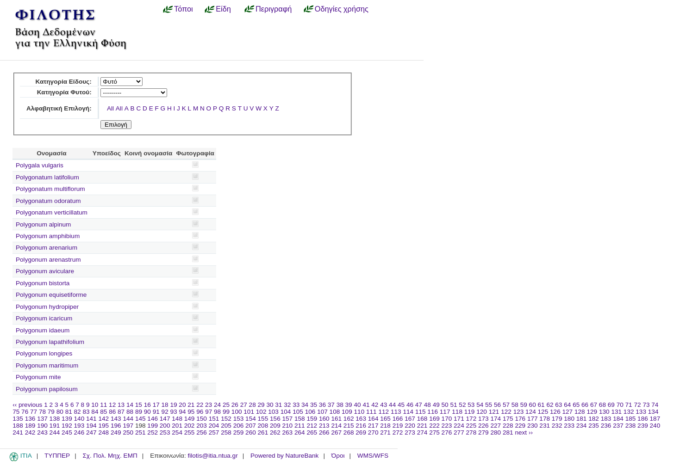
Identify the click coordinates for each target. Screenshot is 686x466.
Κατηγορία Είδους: (63, 81)
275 (434, 432)
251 (140, 432)
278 (471, 432)
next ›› (524, 432)
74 (654, 404)
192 (67, 425)
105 (298, 411)
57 (506, 404)
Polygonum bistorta (42, 283)
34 (304, 404)
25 (226, 404)
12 (112, 404)
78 (42, 411)
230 (532, 425)
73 (645, 404)
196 (116, 425)
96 (199, 411)
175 (508, 418)
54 (479, 404)
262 (275, 432)
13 (121, 404)
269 (360, 432)
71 (628, 404)
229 (520, 425)
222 (434, 425)
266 (324, 432)
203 (201, 425)
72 (637, 404)
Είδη (223, 9)
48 (427, 404)
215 (348, 425)
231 (544, 425)
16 (147, 404)
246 (79, 432)
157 (287, 418)
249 (116, 432)
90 (147, 411)
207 (250, 425)
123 (518, 411)
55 (488, 404)
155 (263, 418)
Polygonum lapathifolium (50, 341)
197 (128, 425)
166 (398, 418)
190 (42, 425)
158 (299, 418)
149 (189, 418)
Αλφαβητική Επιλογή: (59, 108)
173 (483, 418)
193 (79, 425)
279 (483, 432)
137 (42, 418)
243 (42, 432)
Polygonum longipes (44, 353)
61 (541, 404)
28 (252, 404)
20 (182, 404)
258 (226, 432)
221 (422, 425)
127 (567, 411)
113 (396, 411)
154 (250, 418)
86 (112, 411)
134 (653, 411)
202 (189, 425)
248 (103, 432)
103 (273, 411)
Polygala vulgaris (39, 165)
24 (217, 404)
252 (152, 432)
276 (447, 432)
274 (422, 432)
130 (604, 411)
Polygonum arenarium (46, 247)
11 (103, 404)
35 (313, 404)
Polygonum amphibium (48, 236)
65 (576, 404)
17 (156, 404)
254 (177, 432)
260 (250, 432)
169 (434, 418)
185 (630, 418)
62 (549, 404)
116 (432, 411)
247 (91, 432)
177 (532, 418)
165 (385, 418)
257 (214, 432)
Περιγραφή (274, 9)
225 (471, 425)
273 (410, 432)
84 (94, 411)
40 (357, 404)
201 (177, 425)
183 (606, 418)
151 (214, 418)
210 (287, 425)
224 (459, 425)
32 (287, 404)
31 (278, 404)
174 (495, 418)
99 (226, 411)
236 (606, 425)
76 (24, 411)
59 (523, 404)
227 (495, 425)
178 (544, 418)
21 (190, 404)
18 (165, 404)
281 (508, 432)
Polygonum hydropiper (47, 306)
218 (385, 425)
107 (322, 411)
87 (121, 411)
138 (55, 418)
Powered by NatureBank (284, 455)
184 (618, 418)
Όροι (338, 455)
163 (360, 418)
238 (630, 425)
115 (420, 411)
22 (199, 404)
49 (436, 404)
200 (165, 425)
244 (55, 432)
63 (558, 404)
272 (398, 432)
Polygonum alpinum (43, 224)
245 (67, 432)
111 (371, 411)
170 (447, 418)
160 (324, 418)
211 (299, 425)
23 (208, 404)
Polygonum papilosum (47, 389)
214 (336, 425)
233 (569, 425)
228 (508, 425)
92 (165, 411)
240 (655, 425)
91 (156, 411)
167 (410, 418)
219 (398, 425)
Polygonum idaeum (42, 330)
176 (520, 418)
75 (15, 411)
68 (602, 404)
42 (374, 404)
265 (311, 432)
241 (17, 432)
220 (410, 425)
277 (459, 432)
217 (373, 425)
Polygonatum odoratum (48, 200)
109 (347, 411)
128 (579, 411)
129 (591, 411)
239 (642, 425)
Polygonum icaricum (44, 318)
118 (457, 411)
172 (471, 418)
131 (616, 411)
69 (611, 404)
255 (189, 432)
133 (641, 411)
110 (359, 411)
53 (471, 404)
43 (383, 404)
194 (91, 425)
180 (569, 418)
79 (51, 411)
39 (348, 404)
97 (208, 411)
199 (152, 425)
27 (243, 404)
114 (408, 411)
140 (79, 418)
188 (17, 425)
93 (173, 411)
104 (286, 411)
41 (365, 404)
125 (543, 411)
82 (77, 411)
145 (140, 418)
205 (226, 425)
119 (469, 411)
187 (655, 418)
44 (392, 404)
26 (234, 404)
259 (238, 432)
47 (418, 404)
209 (275, 425)
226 (483, 425)
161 (336, 418)
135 (17, 418)
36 (322, 404)
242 (30, 432)
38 (340, 404)
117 (445, 411)
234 (581, 425)
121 (494, 411)
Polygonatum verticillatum (51, 212)
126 (555, 411)
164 (373, 418)
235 (593, 425)
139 (67, 418)
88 (129, 411)
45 (401, 404)
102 (261, 411)
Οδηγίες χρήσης (341, 9)
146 (152, 418)
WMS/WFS (372, 455)
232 (557, 425)
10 (94, 404)
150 (201, 418)
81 (68, 411)
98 (217, 411)
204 (214, 425)
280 (495, 432)
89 (138, 411)
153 (238, 418)
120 (481, 411)
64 (567, 404)
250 (128, 432)
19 (173, 404)
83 (85, 411)
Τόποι (183, 9)
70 (620, 404)
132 (629, 411)
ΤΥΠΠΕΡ (57, 455)
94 (182, 411)
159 (311, 418)
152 (226, 418)
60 (532, 404)
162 (348, 418)
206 (238, 425)
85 (103, 411)
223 (447, 425)
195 (103, 425)
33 (296, 404)
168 (422, 418)
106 (310, 411)
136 (30, 418)
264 (299, 432)
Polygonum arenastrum (48, 259)
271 (385, 432)
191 (55, 425)
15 (138, 404)
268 (348, 432)
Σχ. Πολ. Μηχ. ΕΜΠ (109, 455)
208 (263, 425)
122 (506, 411)
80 (59, 411)
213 (324, 425)
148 (177, 418)
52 (462, 404)
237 (618, 425)
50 (445, 404)
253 (165, 432)
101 (248, 411)
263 (287, 432)
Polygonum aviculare (45, 271)
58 (514, 404)
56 (497, 404)
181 (581, 418)
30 (269, 404)
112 (383, 411)
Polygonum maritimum (47, 365)
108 (335, 411)
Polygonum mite (38, 377)
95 (190, 411)
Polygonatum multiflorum (50, 188)
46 (409, 404)
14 (129, 404)
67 (593, 404)
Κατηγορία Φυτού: (64, 92)
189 (30, 425)
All (110, 108)
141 (91, 418)
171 (459, 418)
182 (593, 418)
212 (311, 425)
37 (331, 404)
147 (165, 418)
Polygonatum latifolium (47, 177)
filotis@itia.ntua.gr (212, 455)
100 (236, 411)
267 (336, 432)
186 (642, 418)
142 (103, 418)
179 (557, 418)
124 (530, 411)
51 (453, 404)
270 (373, 432)
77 (33, 411)
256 (201, 432)
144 (128, 418)
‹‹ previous (27, 404)
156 (275, 418)
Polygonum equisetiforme (51, 294)
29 (261, 404)
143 (116, 418)
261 (263, 432)
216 (360, 425)
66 (584, 404)
